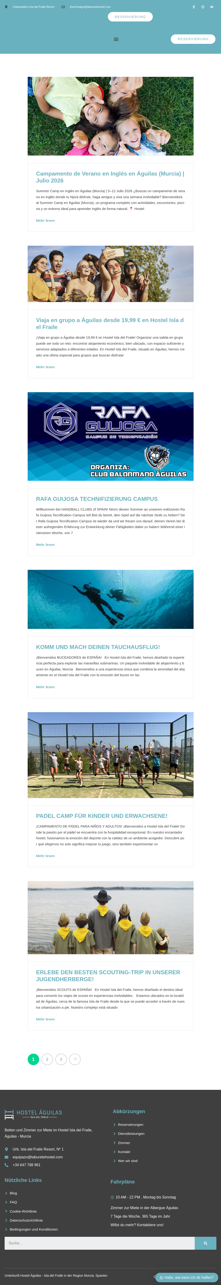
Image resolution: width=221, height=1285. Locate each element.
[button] (116, 39)
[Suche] (205, 1242)
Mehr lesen (46, 220)
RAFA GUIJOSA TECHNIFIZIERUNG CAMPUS (98, 498)
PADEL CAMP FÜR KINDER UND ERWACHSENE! (103, 815)
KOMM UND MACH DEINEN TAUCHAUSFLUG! (99, 646)
